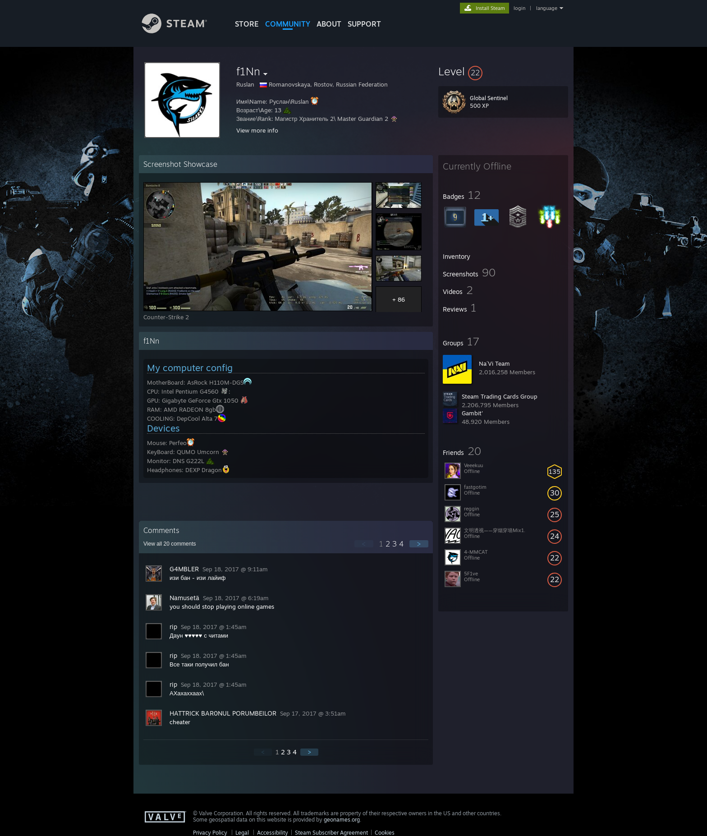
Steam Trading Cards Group (499, 396)
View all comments (169, 544)
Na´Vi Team (494, 363)
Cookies (385, 832)
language (546, 8)
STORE (247, 23)
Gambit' (472, 413)
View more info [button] (257, 130)
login (519, 8)
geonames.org (342, 819)
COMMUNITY (287, 23)
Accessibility (272, 832)
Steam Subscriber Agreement (331, 832)
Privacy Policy (210, 832)
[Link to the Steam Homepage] (181, 31)
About (329, 23)
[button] (503, 71)
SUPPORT (364, 23)
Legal (242, 832)
